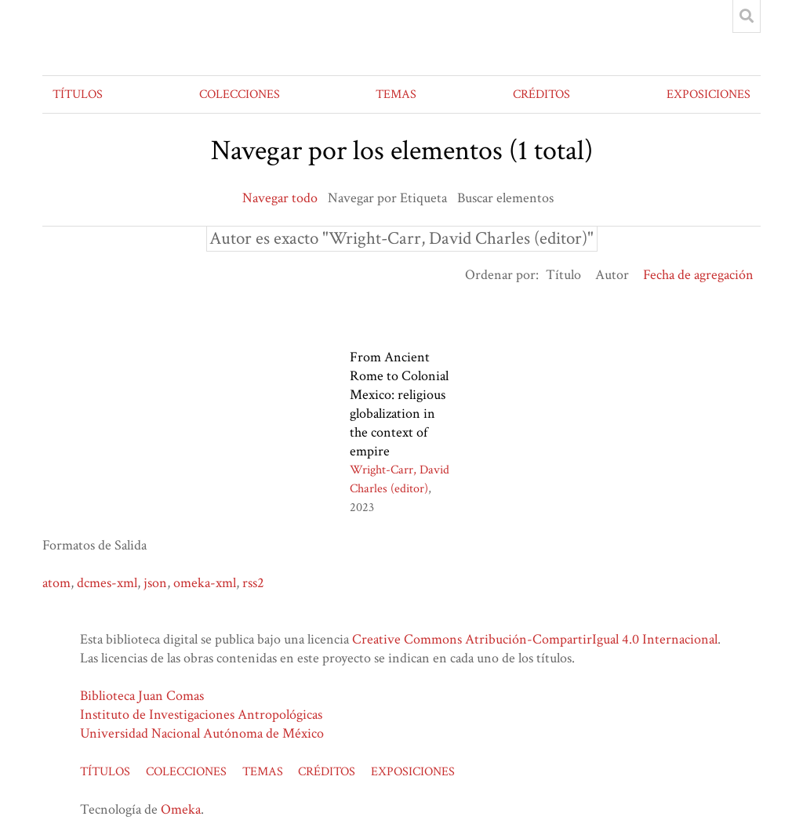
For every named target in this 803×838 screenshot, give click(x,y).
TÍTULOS (78, 94)
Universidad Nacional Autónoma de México (202, 733)
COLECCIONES (239, 94)
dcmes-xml (107, 583)
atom (56, 583)
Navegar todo (280, 198)
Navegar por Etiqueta (387, 198)
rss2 (253, 583)
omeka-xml (204, 583)
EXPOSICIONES (708, 94)
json (155, 583)
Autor (612, 275)
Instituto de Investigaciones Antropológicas (201, 715)
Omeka (181, 809)
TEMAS (396, 94)
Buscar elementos (505, 198)
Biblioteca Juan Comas (142, 696)
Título (563, 275)
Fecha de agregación (698, 275)
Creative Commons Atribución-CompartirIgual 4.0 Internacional (535, 639)
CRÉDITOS (541, 94)
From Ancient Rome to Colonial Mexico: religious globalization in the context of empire (399, 404)
